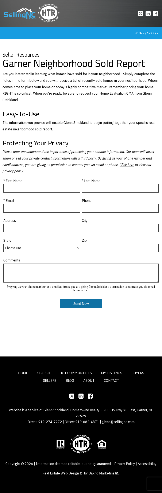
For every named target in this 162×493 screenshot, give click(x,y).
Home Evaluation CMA (117, 93)
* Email (8, 200)
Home (23, 372)
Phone (87, 200)
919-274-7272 (50, 421)
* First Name (12, 180)
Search (43, 372)
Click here (127, 164)
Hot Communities (75, 372)
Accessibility (147, 463)
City (85, 220)
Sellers (50, 380)
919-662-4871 (87, 421)
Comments (11, 260)
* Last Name (91, 180)
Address (9, 220)
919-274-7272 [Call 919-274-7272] (147, 32)
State (7, 240)
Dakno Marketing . (104, 473)
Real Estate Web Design (62, 473)
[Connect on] (140, 13)
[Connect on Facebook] (155, 13)
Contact (111, 380)
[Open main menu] (5, 33)
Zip (84, 240)
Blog (70, 380)
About (88, 380)
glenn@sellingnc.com (118, 421)
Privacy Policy (124, 463)
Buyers (137, 372)
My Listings (111, 372)
